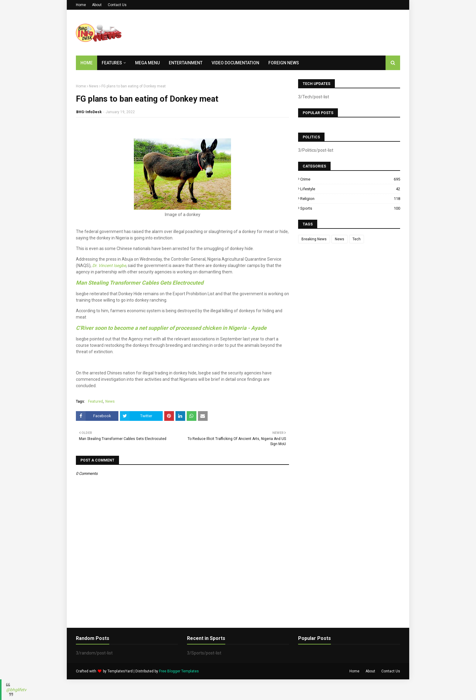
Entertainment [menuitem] (185, 62)
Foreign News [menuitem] (283, 62)
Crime (350, 179)
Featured (95, 401)
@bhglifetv (16, 689)
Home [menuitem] (86, 62)
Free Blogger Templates (179, 671)
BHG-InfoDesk (89, 112)
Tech (356, 239)
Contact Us (117, 5)
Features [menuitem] (112, 62)
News (93, 86)
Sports (350, 208)
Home (81, 5)
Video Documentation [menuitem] (235, 62)
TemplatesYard (120, 671)
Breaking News (314, 239)
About (97, 5)
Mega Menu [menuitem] (147, 62)
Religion (350, 198)
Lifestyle (350, 189)
